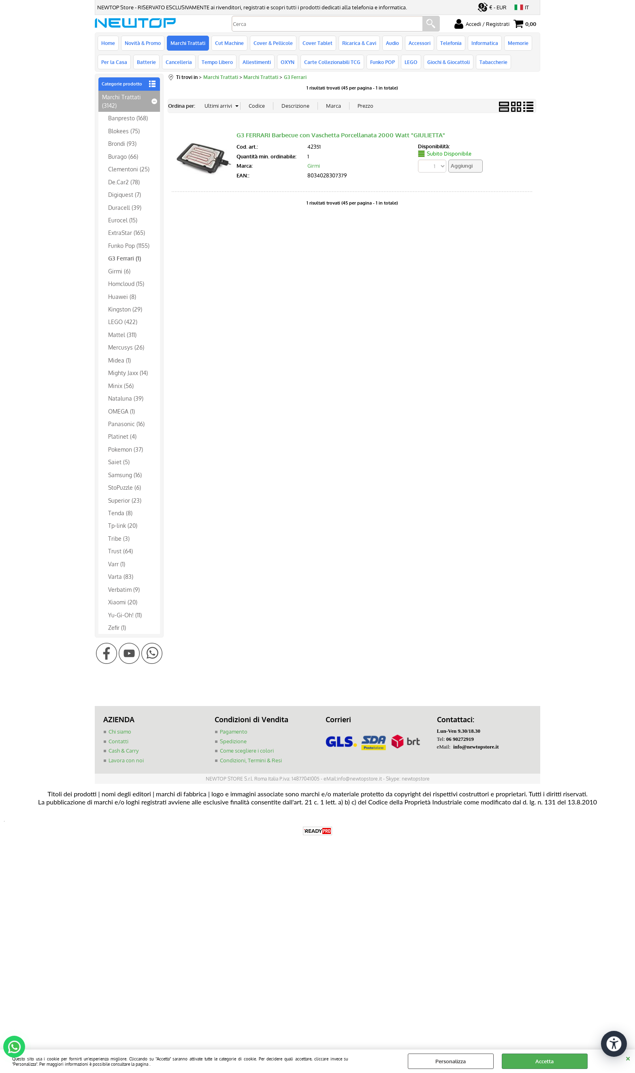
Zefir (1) (117, 627)
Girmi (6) (119, 271)
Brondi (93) (122, 143)
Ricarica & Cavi (359, 43)
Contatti (118, 741)
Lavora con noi (126, 760)
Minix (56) (121, 385)
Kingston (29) (125, 309)
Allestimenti (257, 62)
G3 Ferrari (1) (124, 258)
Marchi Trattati (187, 43)
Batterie (146, 62)
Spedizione (233, 741)
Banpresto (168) (128, 118)
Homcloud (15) (126, 283)
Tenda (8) (120, 512)
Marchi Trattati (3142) (121, 101)
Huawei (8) (122, 296)
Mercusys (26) (126, 347)
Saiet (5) (119, 461)
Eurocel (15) (122, 220)
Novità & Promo (143, 43)
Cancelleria (179, 62)
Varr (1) (116, 563)
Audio (392, 43)
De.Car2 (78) (124, 182)
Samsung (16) (125, 474)
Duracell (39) (124, 207)
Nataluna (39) (125, 398)
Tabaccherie (493, 62)
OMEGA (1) (121, 411)
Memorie (518, 43)
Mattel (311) (122, 334)
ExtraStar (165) (126, 232)
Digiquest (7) (124, 194)
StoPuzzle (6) (124, 487)
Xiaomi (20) (122, 602)
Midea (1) (119, 360)
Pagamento (233, 731)
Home (108, 43)
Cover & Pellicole (273, 43)
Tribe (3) (119, 538)
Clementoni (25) (128, 169)
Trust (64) (120, 551)
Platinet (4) (122, 436)
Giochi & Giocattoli (448, 62)
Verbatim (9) (124, 589)
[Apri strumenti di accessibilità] (614, 1044)
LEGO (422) (122, 321)
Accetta (544, 1061)
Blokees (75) (124, 130)
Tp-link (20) (122, 525)
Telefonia (451, 43)
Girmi (313, 165)
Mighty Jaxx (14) (128, 372)
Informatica (484, 43)
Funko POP (382, 62)
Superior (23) (124, 500)
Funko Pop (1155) (128, 245)
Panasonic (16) (126, 423)
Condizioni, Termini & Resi (251, 760)
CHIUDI (628, 1058)
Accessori (419, 43)
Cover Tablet (317, 43)
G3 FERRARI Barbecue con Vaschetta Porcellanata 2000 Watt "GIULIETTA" (341, 135)
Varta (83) (120, 576)
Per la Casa (114, 62)
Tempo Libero (217, 62)
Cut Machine (229, 43)
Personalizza (450, 1061)
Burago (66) (123, 156)
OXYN (287, 62)
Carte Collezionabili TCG (332, 62)
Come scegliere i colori (247, 750)
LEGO (411, 62)
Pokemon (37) (125, 449)
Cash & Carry (124, 750)
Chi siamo (120, 731)
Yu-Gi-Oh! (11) (125, 615)
